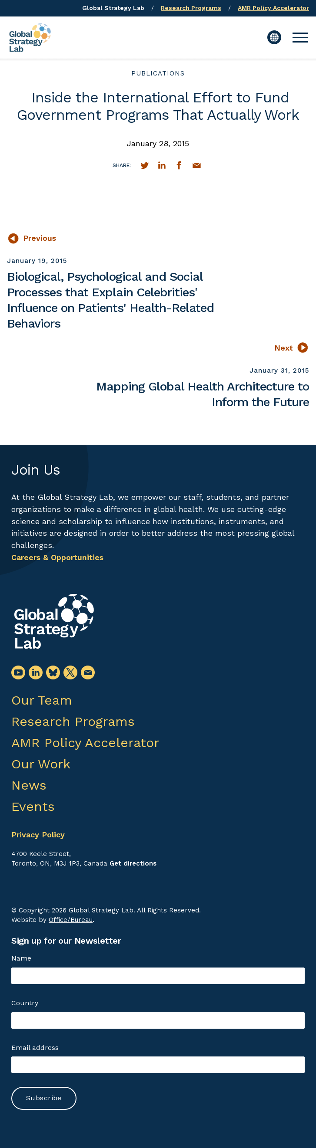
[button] (300, 37)
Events (33, 806)
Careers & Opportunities (57, 557)
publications (158, 73)
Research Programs (191, 7)
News (29, 785)
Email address (35, 1047)
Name (21, 958)
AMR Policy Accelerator (273, 7)
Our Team (41, 700)
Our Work (40, 763)
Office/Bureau (71, 920)
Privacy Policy (38, 834)
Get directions (133, 863)
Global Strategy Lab (113, 7)
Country (24, 1003)
